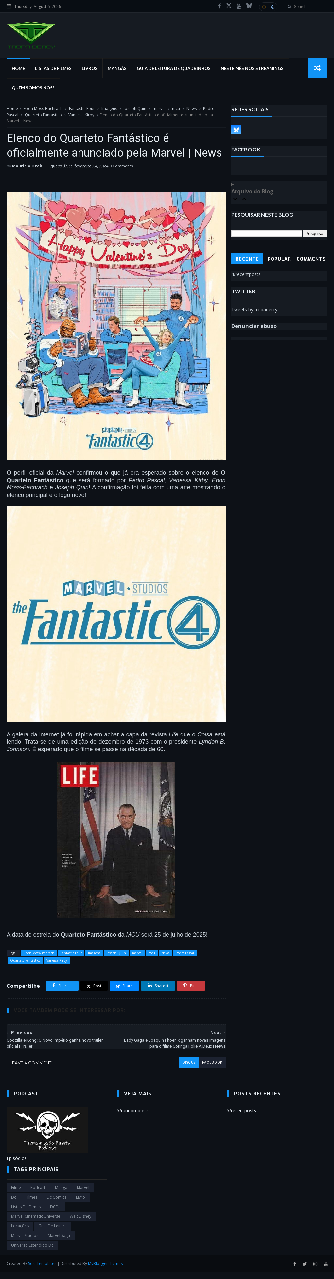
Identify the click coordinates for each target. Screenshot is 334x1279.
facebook (208, 1069)
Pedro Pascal (185, 959)
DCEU (55, 1213)
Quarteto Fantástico (43, 115)
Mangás (116, 68)
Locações (20, 1233)
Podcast (37, 1194)
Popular (279, 259)
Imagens (109, 109)
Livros (89, 68)
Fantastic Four (82, 109)
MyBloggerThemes (105, 1270)
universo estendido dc (32, 1252)
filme (16, 1194)
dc (13, 1204)
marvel (159, 109)
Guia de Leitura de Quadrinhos (173, 68)
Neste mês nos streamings (251, 68)
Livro (80, 1204)
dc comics (56, 1204)
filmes (31, 1204)
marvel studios (24, 1242)
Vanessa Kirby (81, 115)
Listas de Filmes (53, 68)
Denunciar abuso (254, 326)
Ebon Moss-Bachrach (43, 109)
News (191, 109)
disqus (184, 1069)
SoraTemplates (42, 1270)
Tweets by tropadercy (254, 310)
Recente (247, 259)
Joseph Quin (135, 109)
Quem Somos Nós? (32, 88)
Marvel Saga (59, 1242)
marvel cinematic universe (35, 1223)
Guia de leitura (52, 1233)
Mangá (61, 1194)
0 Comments (121, 181)
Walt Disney (80, 1223)
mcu (176, 109)
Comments (311, 259)
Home (18, 68)
